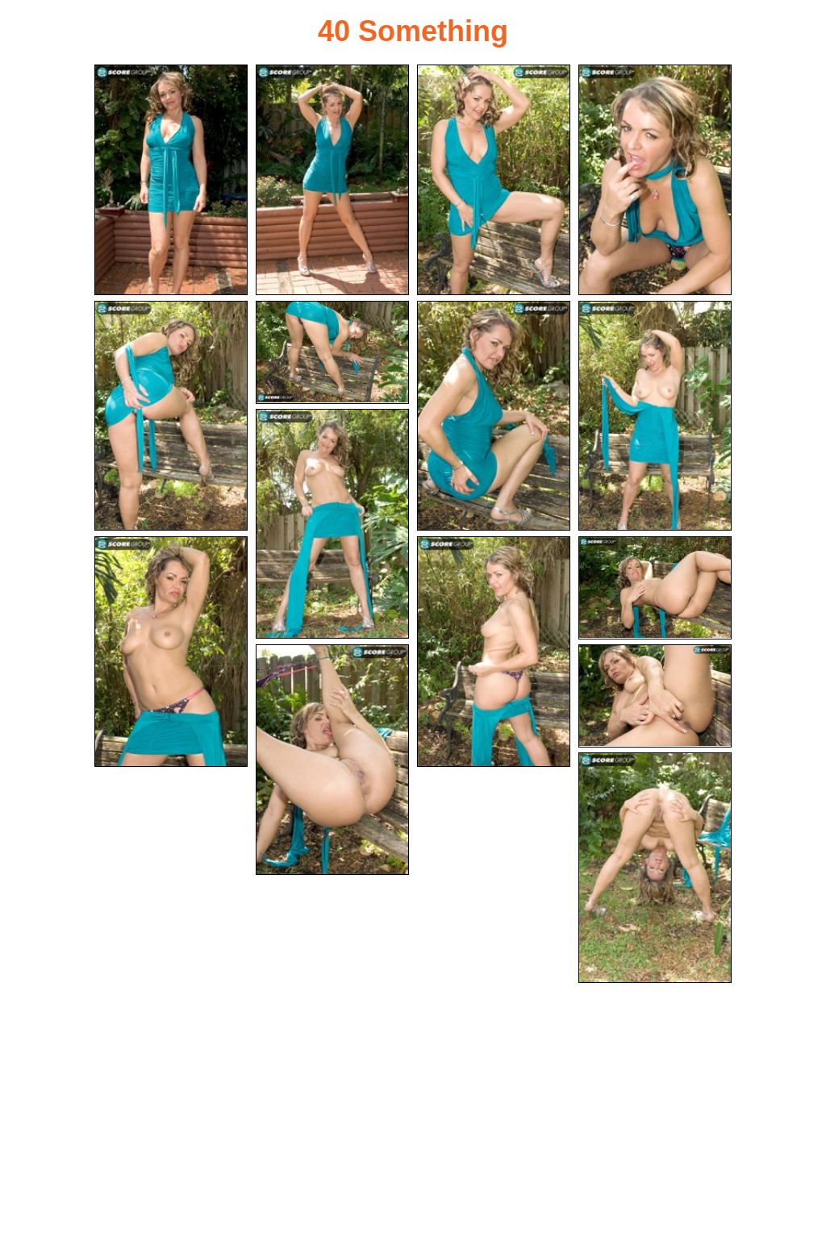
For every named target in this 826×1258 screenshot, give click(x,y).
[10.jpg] (171, 651)
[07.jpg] (493, 416)
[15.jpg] (655, 867)
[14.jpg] (655, 696)
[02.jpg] (332, 180)
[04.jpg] (655, 180)
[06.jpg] (332, 352)
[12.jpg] (655, 587)
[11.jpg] (493, 651)
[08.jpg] (655, 416)
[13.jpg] (332, 759)
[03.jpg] (493, 180)
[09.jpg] (332, 524)
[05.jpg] (171, 416)
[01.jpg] (171, 180)
